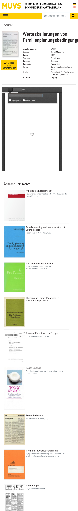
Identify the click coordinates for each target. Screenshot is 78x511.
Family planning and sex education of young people (45, 228)
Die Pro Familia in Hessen (39, 263)
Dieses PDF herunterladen (9, 65)
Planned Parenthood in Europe (42, 333)
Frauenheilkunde (34, 415)
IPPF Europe (32, 485)
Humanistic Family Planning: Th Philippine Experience (42, 299)
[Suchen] (56, 16)
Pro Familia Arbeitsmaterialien (42, 450)
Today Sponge (33, 368)
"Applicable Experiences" (39, 191)
